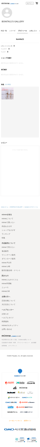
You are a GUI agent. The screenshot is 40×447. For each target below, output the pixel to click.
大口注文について (8, 304)
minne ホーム (4, 207)
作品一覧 (4, 31)
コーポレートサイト (15, 420)
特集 (3, 238)
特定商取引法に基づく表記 (9, 339)
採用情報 (4, 345)
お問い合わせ (7, 329)
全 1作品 (8, 84)
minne (11, 336)
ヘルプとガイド (8, 318)
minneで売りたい (8, 247)
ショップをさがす (8, 230)
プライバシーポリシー (23, 342)
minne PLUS (6, 263)
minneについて (7, 218)
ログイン (30, 3)
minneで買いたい (8, 222)
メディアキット (12, 345)
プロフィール (22, 31)
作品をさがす (7, 226)
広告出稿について (8, 301)
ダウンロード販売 (8, 259)
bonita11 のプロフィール (31, 207)
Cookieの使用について (24, 339)
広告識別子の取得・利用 (9, 342)
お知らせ (5, 314)
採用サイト (27, 420)
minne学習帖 (7, 283)
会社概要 (33, 342)
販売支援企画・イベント (11, 270)
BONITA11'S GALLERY (13, 21)
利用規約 (5, 321)
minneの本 (6, 291)
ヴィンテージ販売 (8, 255)
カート (37, 3)
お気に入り (33, 31)
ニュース (5, 287)
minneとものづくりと (10, 280)
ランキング (6, 234)
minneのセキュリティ (10, 325)
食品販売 (5, 251)
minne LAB (6, 266)
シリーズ (12, 31)
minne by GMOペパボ (10, 3)
